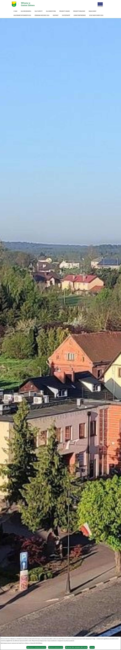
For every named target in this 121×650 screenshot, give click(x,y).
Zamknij (92, 647)
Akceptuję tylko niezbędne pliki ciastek (76, 647)
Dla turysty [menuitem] (38, 11)
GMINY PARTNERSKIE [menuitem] (80, 15)
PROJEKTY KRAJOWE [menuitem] (79, 11)
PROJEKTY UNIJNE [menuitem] (64, 11)
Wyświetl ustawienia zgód (56, 647)
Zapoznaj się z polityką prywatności (36, 647)
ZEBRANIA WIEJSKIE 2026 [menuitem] (42, 15)
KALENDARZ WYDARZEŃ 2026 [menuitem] (22, 15)
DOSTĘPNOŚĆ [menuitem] (66, 15)
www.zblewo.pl (25, 638)
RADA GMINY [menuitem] (92, 11)
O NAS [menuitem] (15, 11)
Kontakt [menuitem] (55, 15)
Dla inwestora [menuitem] (51, 11)
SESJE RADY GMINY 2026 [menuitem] (96, 15)
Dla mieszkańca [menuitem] (26, 11)
